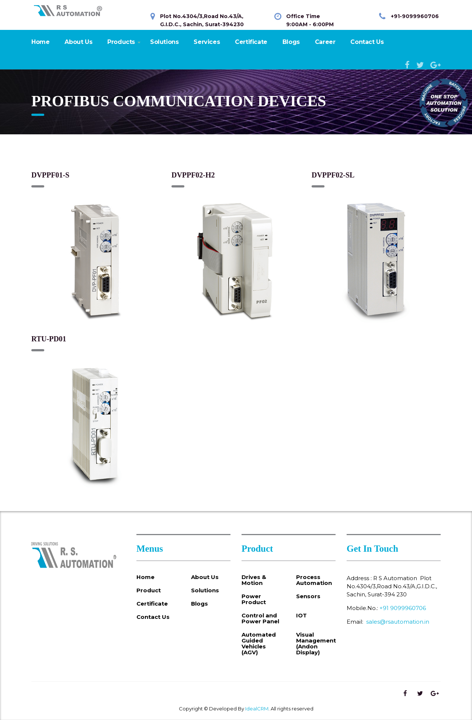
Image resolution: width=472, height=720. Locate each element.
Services (207, 41)
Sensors (308, 596)
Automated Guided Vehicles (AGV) (259, 643)
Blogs (291, 41)
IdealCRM (256, 709)
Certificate (251, 41)
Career (325, 41)
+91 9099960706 (402, 608)
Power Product (254, 599)
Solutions (164, 41)
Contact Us (367, 41)
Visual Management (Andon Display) (316, 643)
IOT (301, 616)
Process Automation (314, 580)
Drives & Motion (254, 580)
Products (121, 41)
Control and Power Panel (260, 618)
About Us (78, 41)
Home (40, 41)
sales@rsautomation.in (397, 621)
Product (148, 590)
